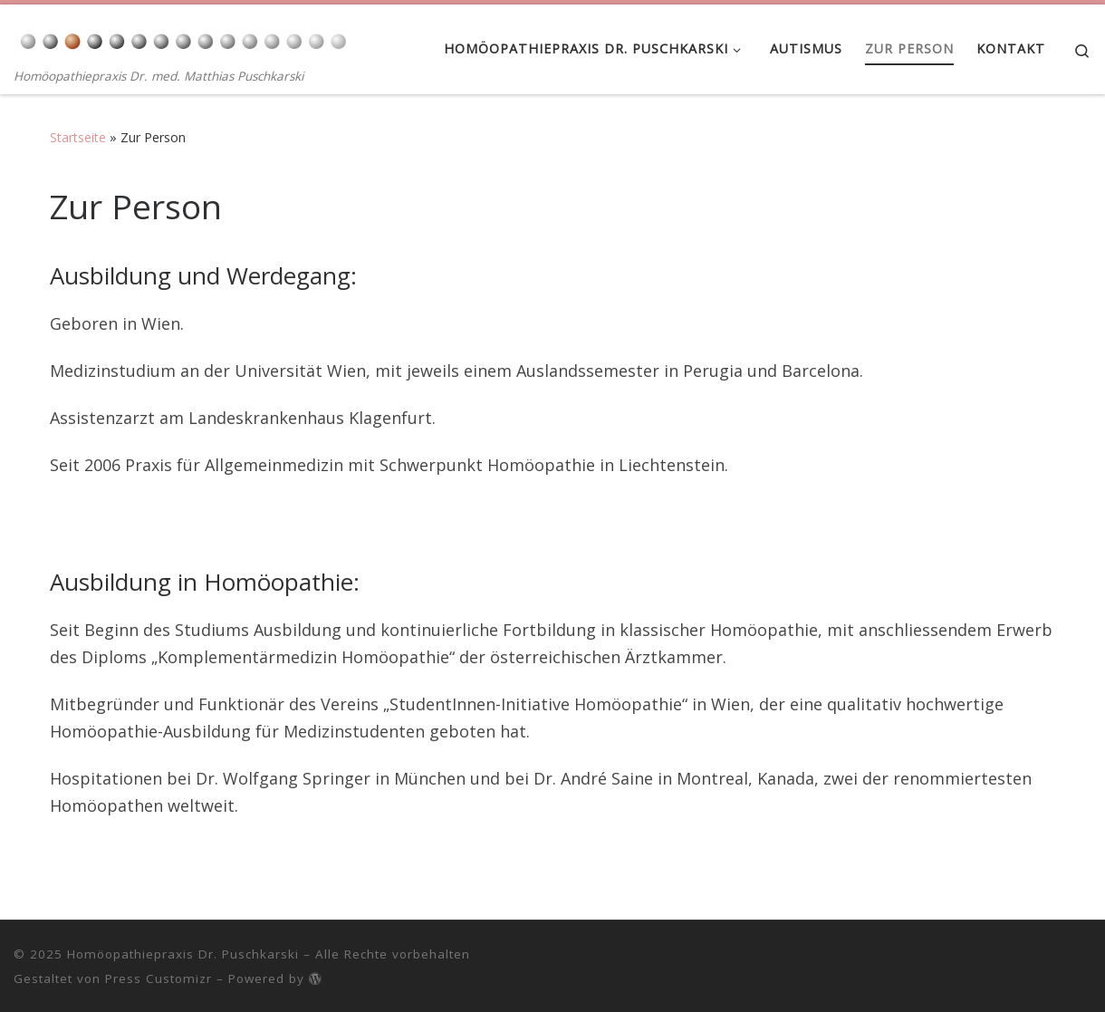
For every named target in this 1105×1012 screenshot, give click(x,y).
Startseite (78, 137)
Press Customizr (158, 978)
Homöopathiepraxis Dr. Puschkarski (183, 954)
